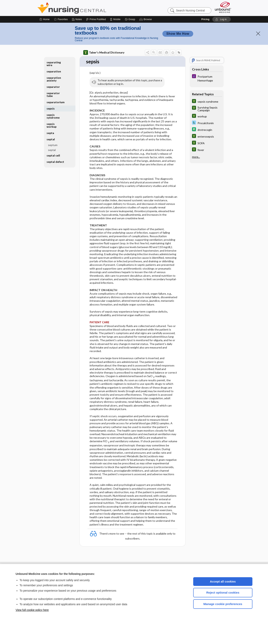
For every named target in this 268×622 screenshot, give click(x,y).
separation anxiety (54, 79)
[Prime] (96, 19)
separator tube (53, 94)
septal (51, 139)
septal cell (53, 155)
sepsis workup (51, 125)
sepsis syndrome (53, 116)
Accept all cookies (223, 581)
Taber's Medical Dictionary (103, 52)
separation (54, 71)
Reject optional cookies (222, 592)
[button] (146, 19)
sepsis (51, 108)
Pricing (205, 19)
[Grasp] (130, 19)
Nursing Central (86, 8)
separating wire (54, 64)
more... (196, 156)
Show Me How (177, 33)
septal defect (55, 161)
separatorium (56, 102)
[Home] (44, 19)
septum (52, 145)
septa (50, 133)
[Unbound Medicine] (223, 7)
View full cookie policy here (32, 610)
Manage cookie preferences (222, 604)
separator (53, 86)
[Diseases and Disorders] (207, 78)
